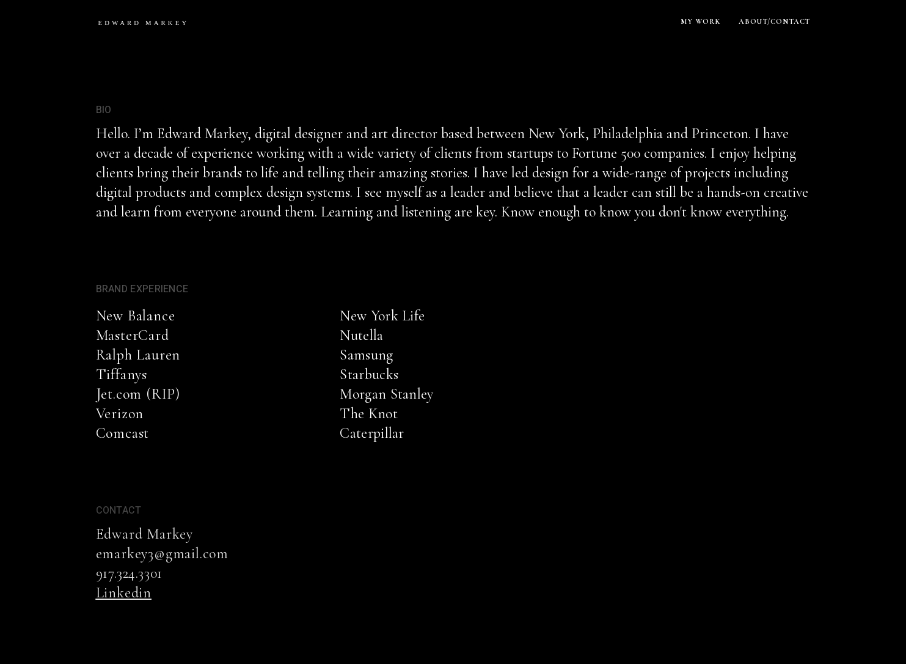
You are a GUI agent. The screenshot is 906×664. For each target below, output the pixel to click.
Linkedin (124, 593)
